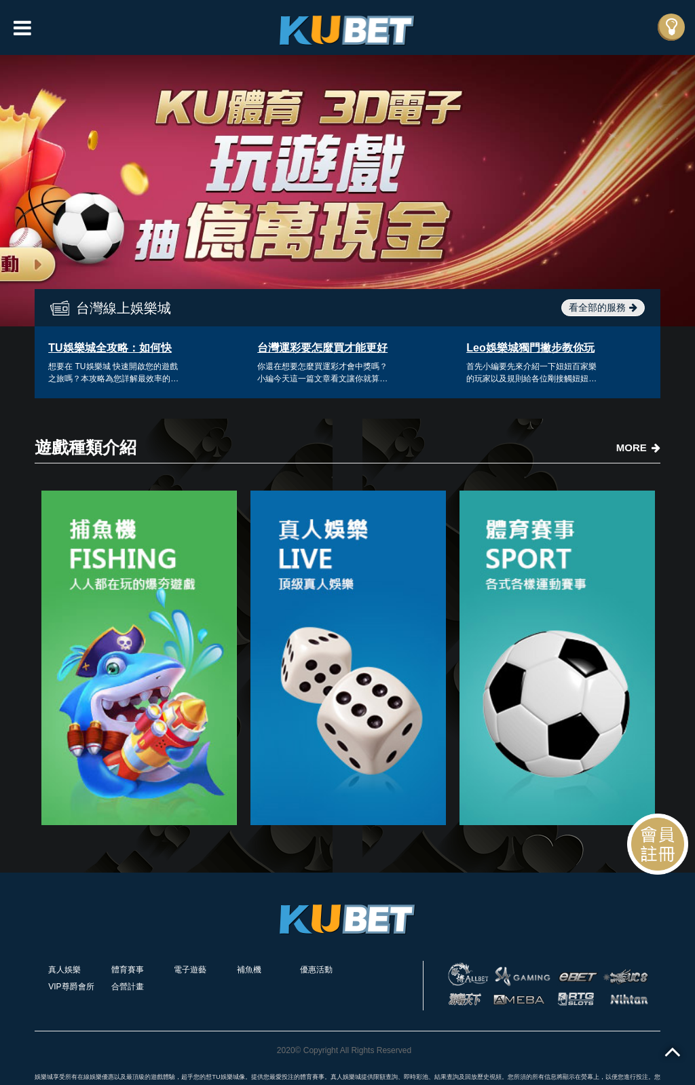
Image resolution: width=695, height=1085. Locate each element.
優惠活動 (316, 969)
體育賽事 (127, 969)
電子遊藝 (190, 969)
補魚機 (249, 969)
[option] (347, 190)
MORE (638, 447)
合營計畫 (127, 986)
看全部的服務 (603, 307)
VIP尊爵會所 (71, 986)
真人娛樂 (64, 969)
